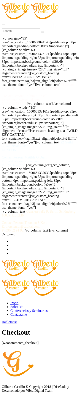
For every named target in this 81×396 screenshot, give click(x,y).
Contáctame (18, 314)
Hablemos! (9, 322)
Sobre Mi (16, 307)
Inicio (14, 303)
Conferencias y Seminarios (29, 310)
